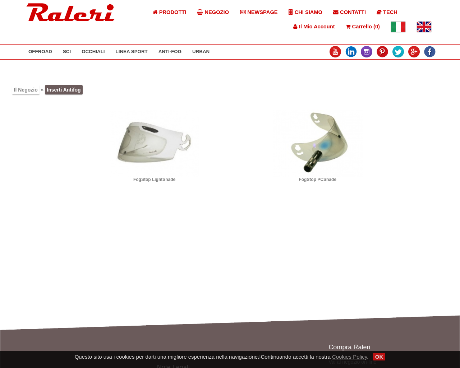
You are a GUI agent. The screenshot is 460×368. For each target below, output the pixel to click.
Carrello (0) (363, 26)
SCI (67, 51)
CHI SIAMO (305, 12)
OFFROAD (40, 51)
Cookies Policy (349, 357)
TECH (387, 12)
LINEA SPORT (132, 51)
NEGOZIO (213, 12)
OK (379, 357)
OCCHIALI (93, 51)
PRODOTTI (170, 12)
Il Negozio (26, 90)
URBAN (201, 51)
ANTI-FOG (169, 51)
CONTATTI (349, 12)
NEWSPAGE (259, 12)
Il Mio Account (314, 26)
